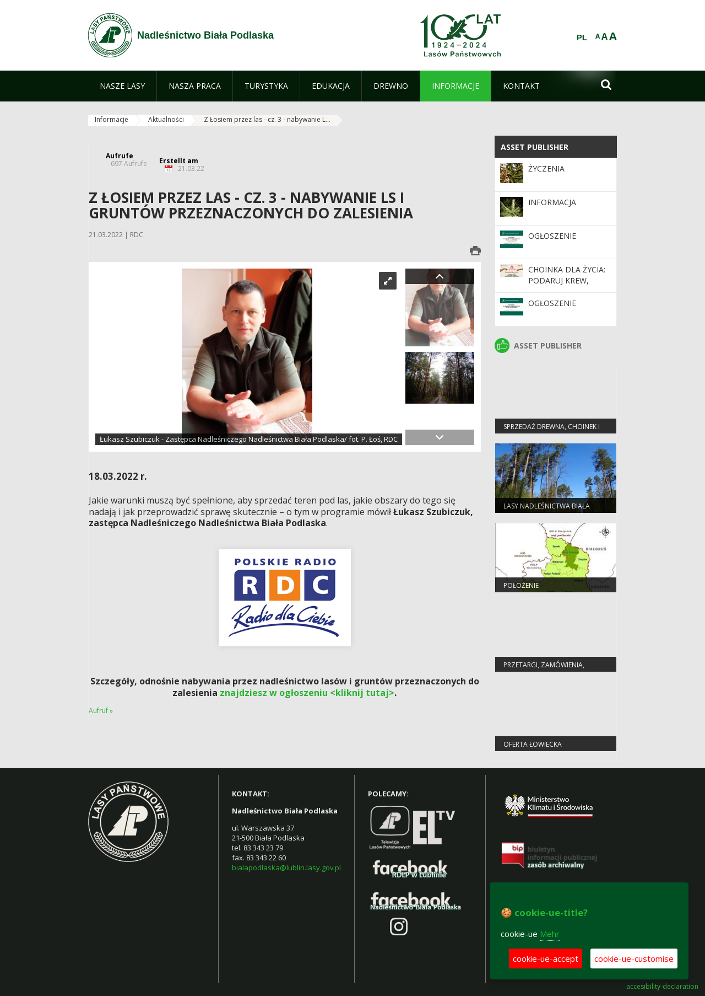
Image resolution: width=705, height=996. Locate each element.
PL (582, 37)
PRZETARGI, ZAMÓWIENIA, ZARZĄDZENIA (543, 669)
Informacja (552, 202)
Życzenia (546, 168)
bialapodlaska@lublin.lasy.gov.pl (286, 867)
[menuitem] (122, 86)
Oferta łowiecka (532, 744)
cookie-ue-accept (545, 958)
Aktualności (166, 119)
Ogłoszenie (552, 236)
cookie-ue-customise (634, 958)
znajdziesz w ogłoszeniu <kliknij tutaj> (307, 693)
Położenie (521, 585)
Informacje (111, 119)
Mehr (550, 933)
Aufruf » (101, 710)
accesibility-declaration (662, 986)
